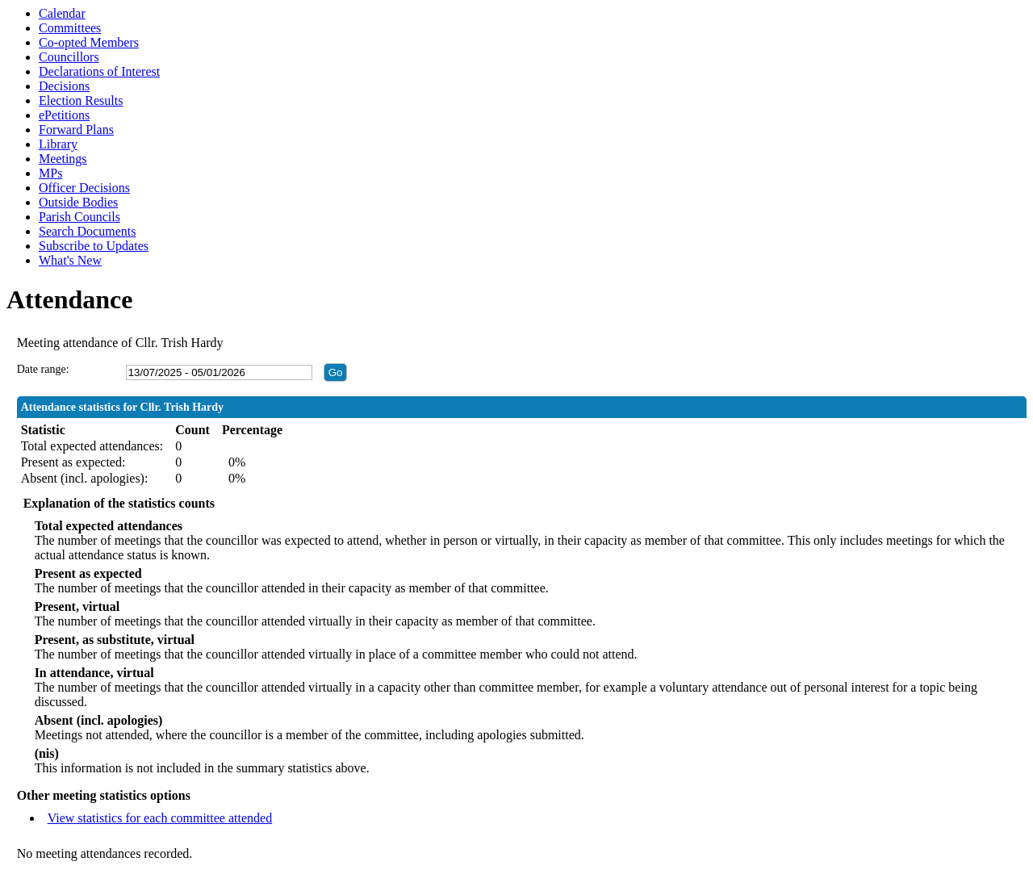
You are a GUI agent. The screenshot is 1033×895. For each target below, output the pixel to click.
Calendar (62, 13)
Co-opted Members (89, 42)
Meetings (63, 158)
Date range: (43, 369)
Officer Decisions (84, 187)
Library (58, 144)
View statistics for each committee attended (160, 818)
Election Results (81, 100)
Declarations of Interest (99, 71)
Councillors (69, 57)
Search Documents (87, 231)
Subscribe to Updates (93, 246)
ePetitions (64, 115)
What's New (70, 260)
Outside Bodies (78, 202)
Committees (70, 28)
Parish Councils (79, 217)
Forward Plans (76, 129)
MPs (50, 173)
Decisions (64, 86)
